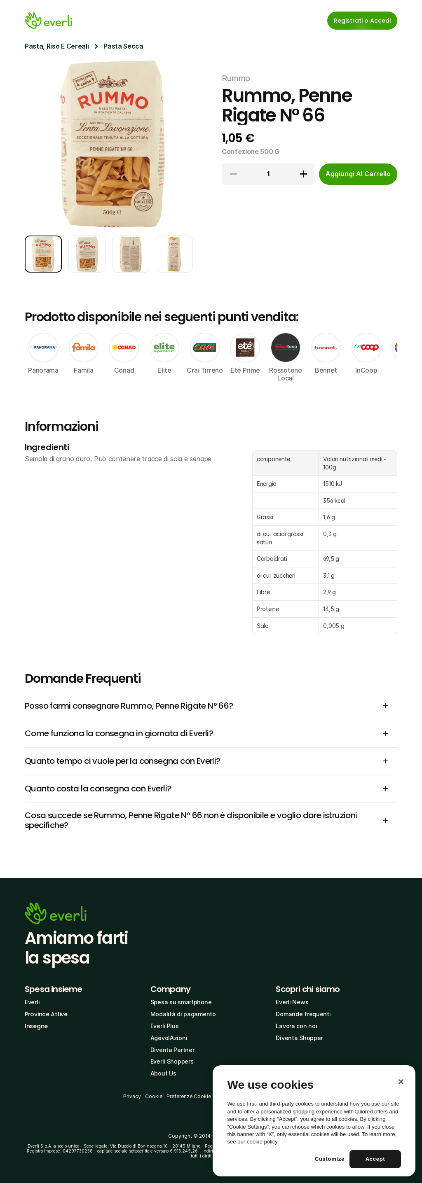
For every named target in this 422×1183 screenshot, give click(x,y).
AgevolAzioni (169, 1037)
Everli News (292, 1002)
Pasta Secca (123, 46)
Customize (330, 1159)
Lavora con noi (296, 1025)
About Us (163, 1073)
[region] (314, 1120)
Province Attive (46, 1014)
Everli (32, 1002)
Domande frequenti (303, 1013)
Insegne (36, 1026)
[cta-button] (358, 174)
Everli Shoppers (172, 1061)
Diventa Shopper (299, 1037)
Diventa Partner (172, 1049)
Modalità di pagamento (183, 1013)
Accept (375, 1159)
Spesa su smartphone (181, 1002)
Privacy (132, 1096)
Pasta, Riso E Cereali (57, 46)
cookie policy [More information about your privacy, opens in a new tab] (262, 1142)
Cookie (153, 1096)
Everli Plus (164, 1025)
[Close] (401, 1082)
